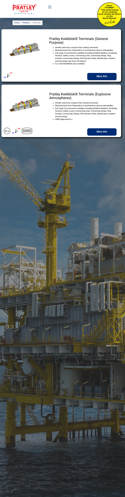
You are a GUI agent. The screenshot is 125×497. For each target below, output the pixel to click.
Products (26, 23)
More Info (102, 76)
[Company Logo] (25, 7)
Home (16, 23)
